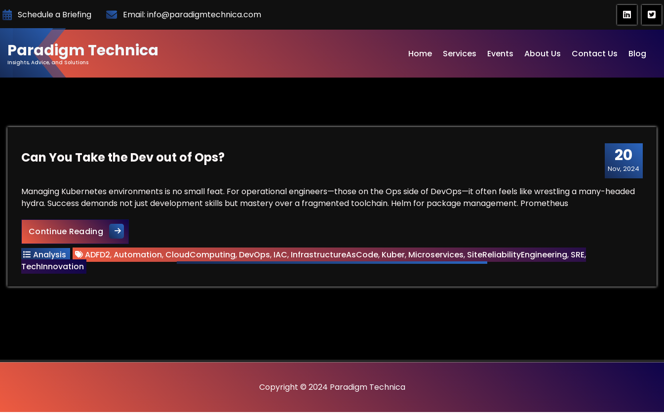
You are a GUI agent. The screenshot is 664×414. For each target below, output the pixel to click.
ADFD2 (98, 255)
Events (500, 53)
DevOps (255, 255)
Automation (139, 255)
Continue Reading (80, 232)
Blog (637, 53)
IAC (281, 255)
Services (459, 53)
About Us (542, 53)
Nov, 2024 (622, 161)
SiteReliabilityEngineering (518, 255)
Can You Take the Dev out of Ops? (124, 158)
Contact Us (595, 53)
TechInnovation (53, 267)
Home (420, 53)
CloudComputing (201, 255)
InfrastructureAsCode (335, 255)
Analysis (50, 255)
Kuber (394, 255)
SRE (579, 255)
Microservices (437, 255)
